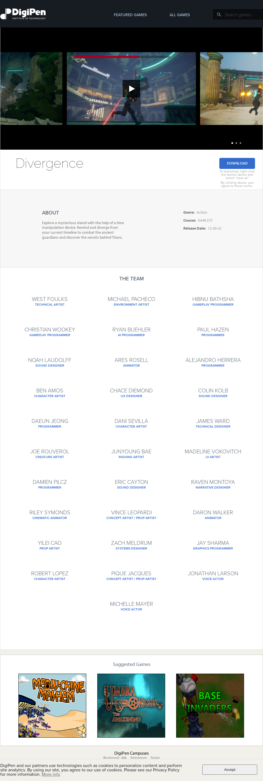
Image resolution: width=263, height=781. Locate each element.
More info (51, 774)
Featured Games (130, 15)
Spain (155, 758)
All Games (180, 15)
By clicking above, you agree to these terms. (237, 184)
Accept (230, 770)
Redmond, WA (115, 758)
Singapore (138, 758)
